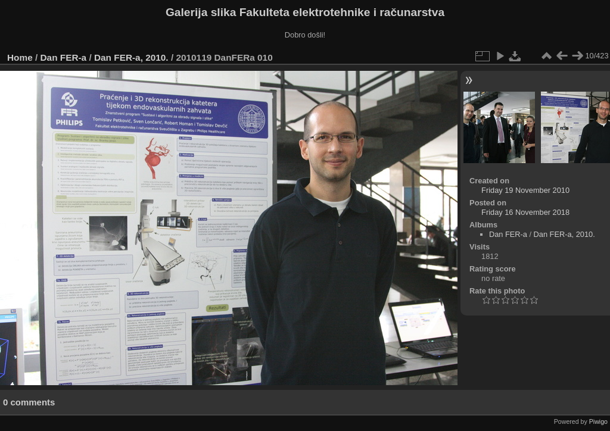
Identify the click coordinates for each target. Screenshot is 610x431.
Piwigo (598, 421)
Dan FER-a (64, 57)
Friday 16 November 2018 (525, 212)
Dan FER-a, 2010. (131, 57)
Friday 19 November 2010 (525, 190)
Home (20, 57)
